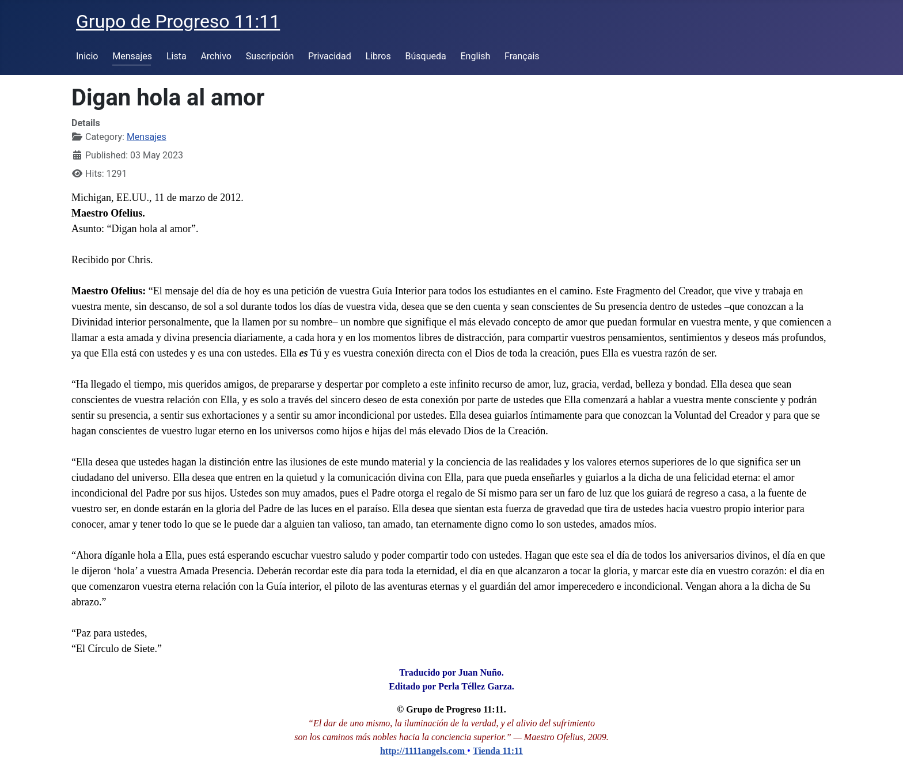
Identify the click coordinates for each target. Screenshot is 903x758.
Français (522, 56)
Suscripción (270, 56)
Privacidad (329, 56)
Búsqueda (425, 56)
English (475, 56)
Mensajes (132, 56)
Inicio (87, 56)
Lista (176, 56)
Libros (378, 56)
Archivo (216, 56)
